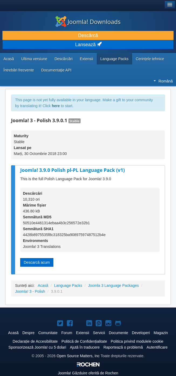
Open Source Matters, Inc (78, 356)
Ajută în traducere (85, 347)
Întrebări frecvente (19, 70)
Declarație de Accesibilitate (35, 341)
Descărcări (63, 59)
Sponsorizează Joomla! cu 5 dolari (37, 347)
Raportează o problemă (123, 347)
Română (163, 81)
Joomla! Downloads (88, 21)
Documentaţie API (56, 70)
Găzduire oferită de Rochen (88, 373)
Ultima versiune (34, 59)
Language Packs (114, 59)
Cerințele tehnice (150, 59)
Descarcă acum (37, 262)
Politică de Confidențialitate (84, 341)
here (56, 106)
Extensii (86, 59)
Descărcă (88, 35)
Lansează (88, 44)
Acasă (9, 59)
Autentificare (157, 347)
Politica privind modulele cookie (137, 341)
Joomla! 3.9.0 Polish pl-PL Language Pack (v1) (72, 170)
